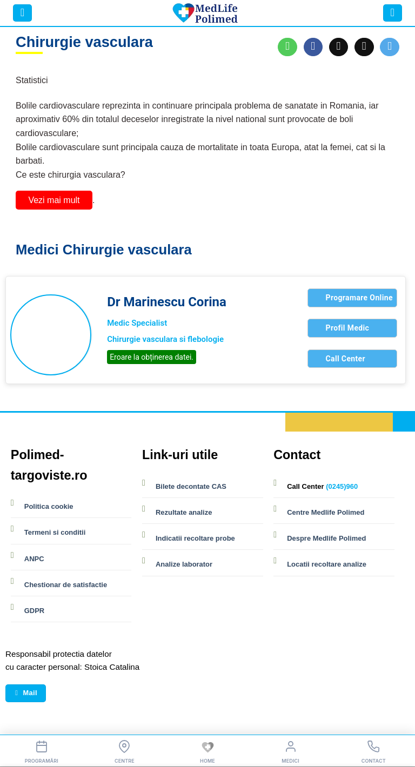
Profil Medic (348, 328)
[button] (22, 13)
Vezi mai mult (53, 200)
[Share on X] (339, 47)
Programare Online (359, 297)
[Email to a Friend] (364, 47)
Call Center (346, 358)
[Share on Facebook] (313, 47)
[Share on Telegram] (389, 47)
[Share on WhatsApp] (287, 47)
